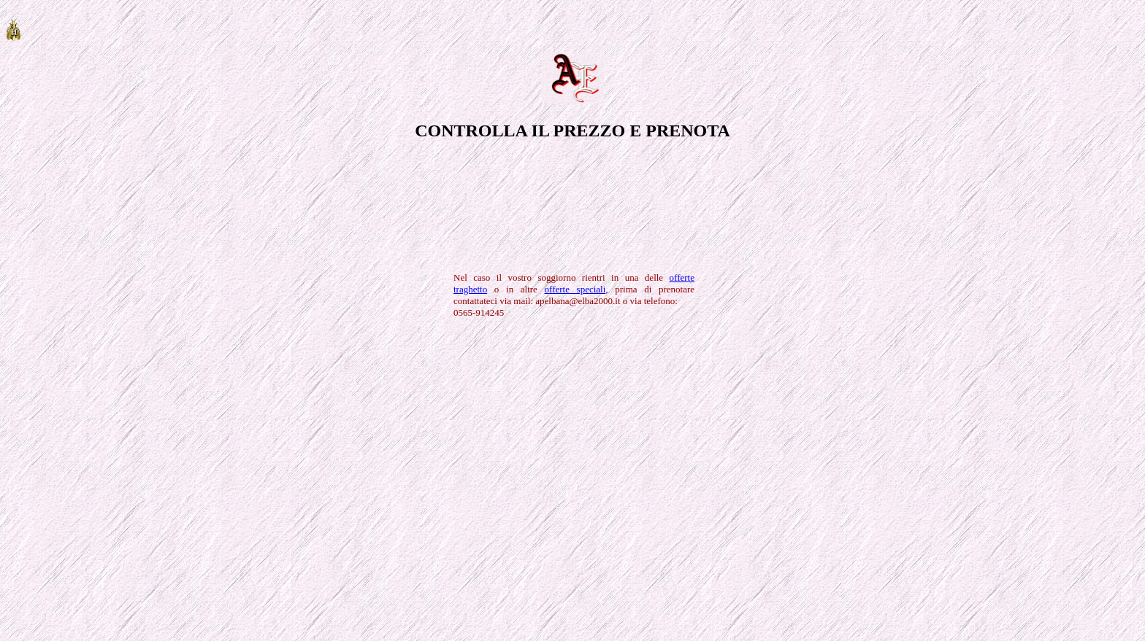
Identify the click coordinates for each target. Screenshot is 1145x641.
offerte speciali (575, 289)
